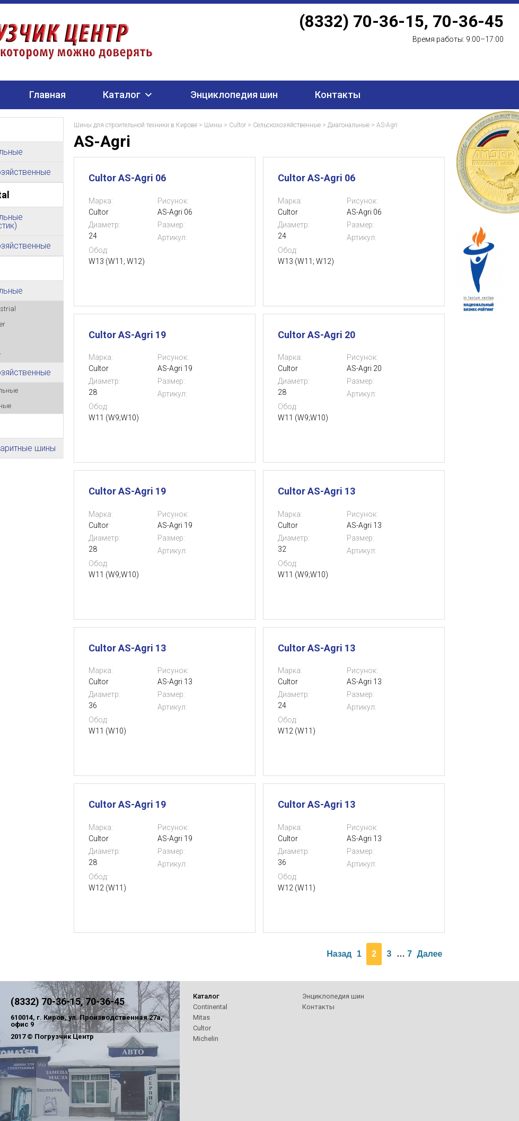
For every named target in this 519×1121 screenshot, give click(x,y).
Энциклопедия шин (234, 94)
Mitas (201, 1017)
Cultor (237, 125)
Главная (47, 94)
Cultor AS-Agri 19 (127, 334)
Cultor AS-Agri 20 (316, 334)
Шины (213, 125)
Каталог (121, 94)
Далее (430, 953)
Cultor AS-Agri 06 (127, 177)
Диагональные (349, 125)
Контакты (337, 94)
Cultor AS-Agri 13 (316, 491)
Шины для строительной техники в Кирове (135, 125)
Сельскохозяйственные (287, 125)
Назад (339, 953)
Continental (210, 1007)
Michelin (205, 1039)
